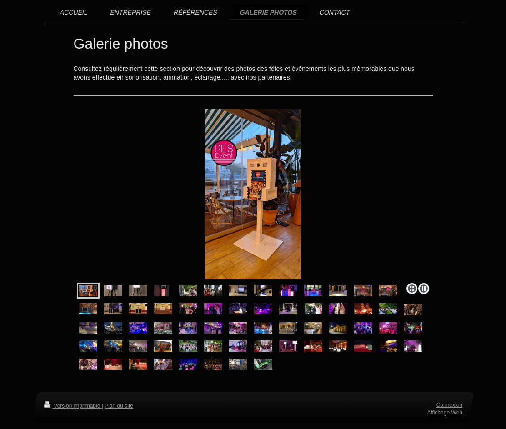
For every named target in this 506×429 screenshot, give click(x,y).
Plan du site (119, 406)
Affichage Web (444, 412)
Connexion (449, 405)
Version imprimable (73, 406)
